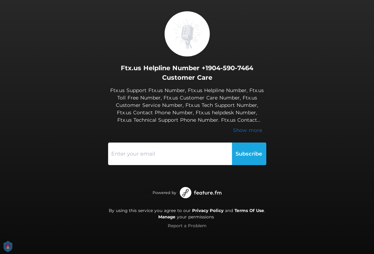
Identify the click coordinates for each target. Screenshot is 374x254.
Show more (247, 130)
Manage (167, 216)
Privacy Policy (208, 210)
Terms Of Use (249, 210)
